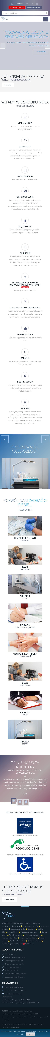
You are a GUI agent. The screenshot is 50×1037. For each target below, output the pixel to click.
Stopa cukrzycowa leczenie (14, 964)
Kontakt (7, 85)
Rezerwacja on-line (17, 8)
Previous (2, 46)
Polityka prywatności (9, 1014)
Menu (45, 19)
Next (47, 46)
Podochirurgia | (37, 1024)
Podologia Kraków (11, 970)
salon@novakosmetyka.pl (12, 994)
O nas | (15, 1024)
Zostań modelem (33, 8)
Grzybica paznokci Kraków (14, 961)
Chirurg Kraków (10, 954)
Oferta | (21, 1024)
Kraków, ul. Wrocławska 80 (13, 987)
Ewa (25, 793)
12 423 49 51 (19, 4)
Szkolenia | (5, 1027)
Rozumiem (30, 1034)
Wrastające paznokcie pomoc (15, 957)
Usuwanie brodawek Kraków (15, 977)
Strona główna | (7, 1024)
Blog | (11, 1027)
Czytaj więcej (41, 52)
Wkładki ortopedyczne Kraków (15, 974)
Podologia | (28, 1024)
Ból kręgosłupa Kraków (13, 967)
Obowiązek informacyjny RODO (29, 1014)
